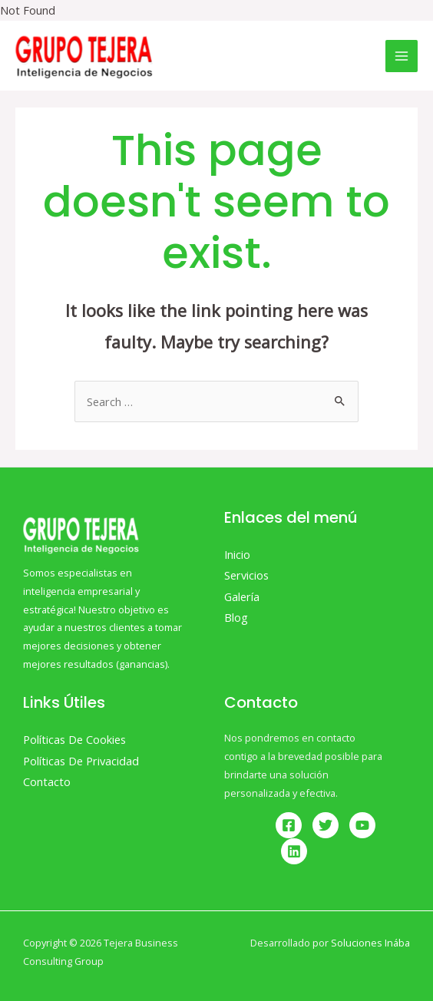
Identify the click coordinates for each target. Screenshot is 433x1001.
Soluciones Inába (370, 943)
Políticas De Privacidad (81, 760)
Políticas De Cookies (74, 739)
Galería (241, 596)
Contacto (47, 781)
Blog (236, 617)
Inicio (237, 554)
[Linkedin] (294, 851)
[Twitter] (325, 825)
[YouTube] (362, 825)
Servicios (246, 575)
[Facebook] (289, 825)
